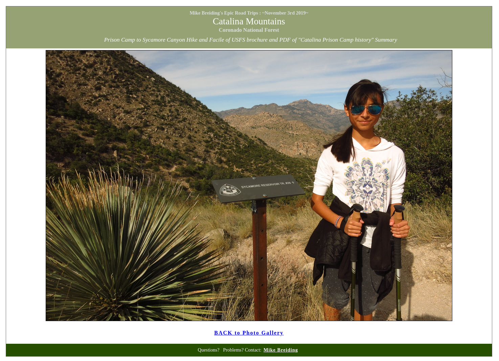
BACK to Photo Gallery (248, 333)
